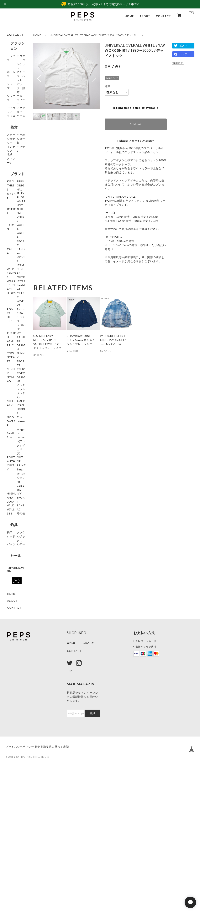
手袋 (10, 113)
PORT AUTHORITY (16, 565)
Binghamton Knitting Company (15, 589)
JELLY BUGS (15, 247)
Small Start (14, 541)
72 (9, 390)
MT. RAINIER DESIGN (16, 435)
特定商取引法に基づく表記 (57, 888)
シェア (183, 54)
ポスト (183, 45)
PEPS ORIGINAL (14, 238)
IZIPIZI (12, 261)
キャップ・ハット (15, 83)
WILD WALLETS (13, 620)
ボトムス (12, 74)
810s (10, 397)
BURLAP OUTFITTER (15, 341)
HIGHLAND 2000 (14, 602)
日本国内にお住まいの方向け (135, 141)
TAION (12, 289)
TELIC (11, 477)
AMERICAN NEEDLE (15, 515)
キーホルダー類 (15, 180)
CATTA (12, 310)
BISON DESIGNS (13, 413)
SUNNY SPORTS (13, 457)
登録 (92, 855)
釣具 (10, 647)
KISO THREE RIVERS (16, 227)
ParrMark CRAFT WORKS (13, 365)
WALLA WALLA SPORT (12, 300)
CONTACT (163, 16)
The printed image (15, 532)
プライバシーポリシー (20, 888)
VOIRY (12, 282)
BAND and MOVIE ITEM (16, 319)
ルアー (11, 680)
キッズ (11, 148)
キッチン (12, 195)
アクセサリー (15, 134)
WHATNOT (14, 254)
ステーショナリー (15, 169)
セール (12, 690)
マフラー (12, 120)
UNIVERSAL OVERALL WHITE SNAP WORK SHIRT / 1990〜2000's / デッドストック (97, 35)
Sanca (11, 383)
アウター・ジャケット (15, 65)
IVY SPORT (15, 611)
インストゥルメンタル (15, 497)
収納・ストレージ (15, 204)
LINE (70, 812)
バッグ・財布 (15, 99)
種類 (107, 86)
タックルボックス (15, 664)
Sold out (135, 124)
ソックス (12, 106)
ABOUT (144, 16)
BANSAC (13, 629)
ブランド (14, 217)
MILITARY (14, 506)
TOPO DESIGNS (13, 486)
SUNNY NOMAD (12, 468)
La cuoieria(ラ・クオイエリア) (16, 552)
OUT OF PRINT (12, 576)
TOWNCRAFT (15, 446)
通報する (178, 63)
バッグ (11, 673)
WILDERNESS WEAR (16, 330)
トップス (12, 56)
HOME (129, 16)
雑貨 (10, 158)
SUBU (11, 268)
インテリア (14, 188)
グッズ (11, 141)
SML (10, 275)
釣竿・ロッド (15, 655)
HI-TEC (12, 404)
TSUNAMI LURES (14, 352)
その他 (11, 636)
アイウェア (14, 127)
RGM (10, 376)
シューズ (12, 92)
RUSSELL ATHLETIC (14, 424)
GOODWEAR (16, 523)
